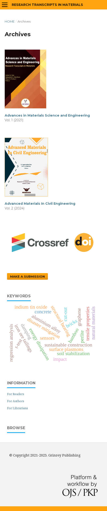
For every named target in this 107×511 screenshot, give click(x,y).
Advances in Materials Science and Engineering (47, 115)
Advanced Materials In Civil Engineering (40, 203)
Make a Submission (27, 276)
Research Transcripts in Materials (47, 5)
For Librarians (17, 408)
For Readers (15, 394)
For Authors (15, 401)
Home (10, 21)
